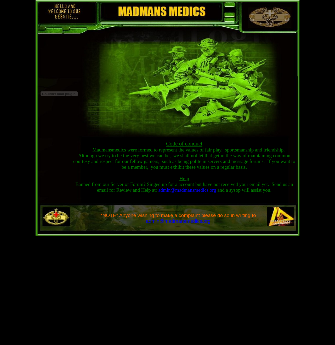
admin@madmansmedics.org (187, 190)
